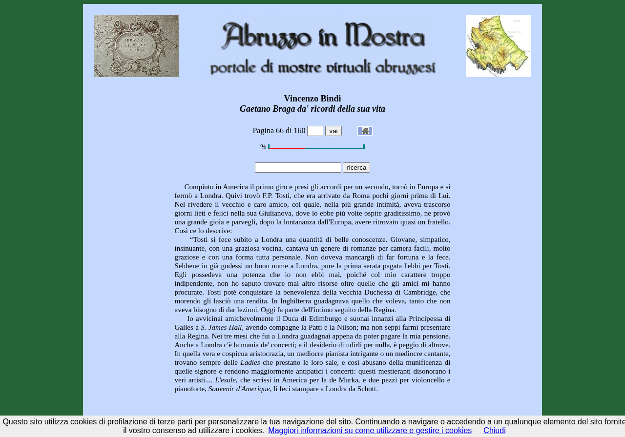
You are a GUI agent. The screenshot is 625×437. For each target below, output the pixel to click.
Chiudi (494, 430)
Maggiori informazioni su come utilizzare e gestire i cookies (370, 430)
